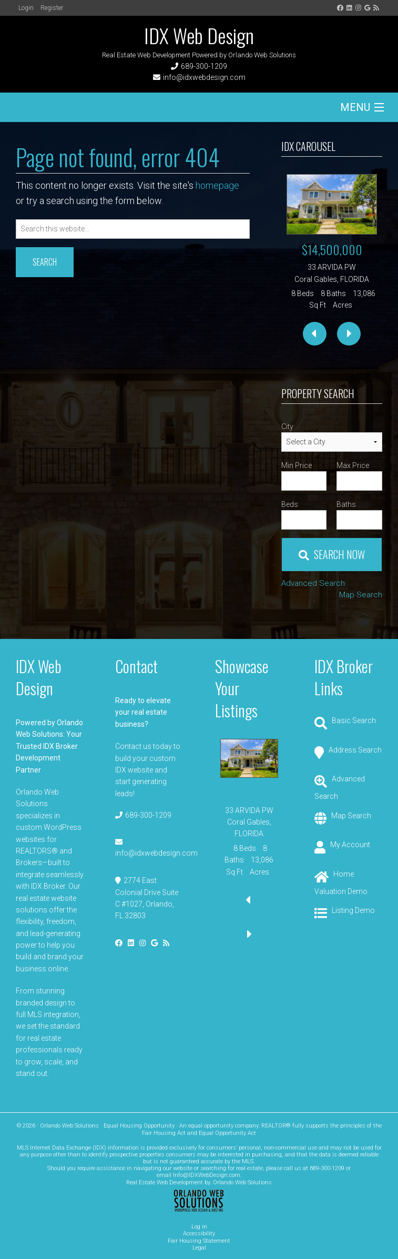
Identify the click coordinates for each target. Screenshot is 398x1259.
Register (51, 8)
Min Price (296, 465)
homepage (217, 185)
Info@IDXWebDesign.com (206, 1175)
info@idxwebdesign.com (204, 77)
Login (26, 8)
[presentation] (314, 334)
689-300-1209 (204, 66)
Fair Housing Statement (199, 1240)
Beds (289, 504)
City (287, 426)
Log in (199, 1226)
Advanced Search (313, 583)
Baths (346, 504)
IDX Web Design (199, 35)
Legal (199, 1247)
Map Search (360, 595)
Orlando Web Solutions (242, 1182)
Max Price (352, 465)
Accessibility (199, 1233)
